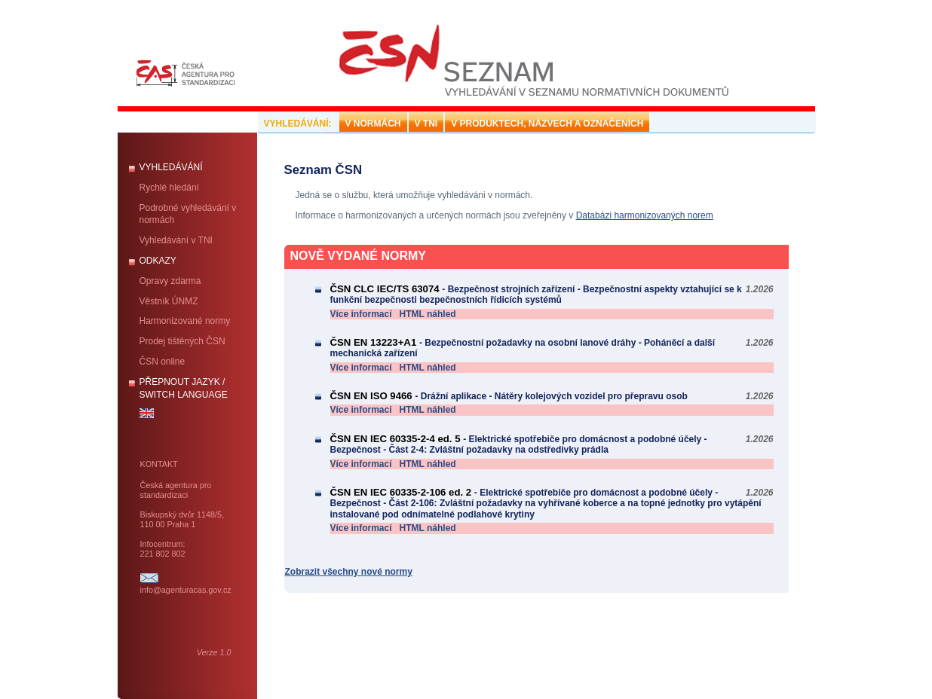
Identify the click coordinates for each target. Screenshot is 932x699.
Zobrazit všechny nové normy (348, 571)
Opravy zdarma (170, 281)
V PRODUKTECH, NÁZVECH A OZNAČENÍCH (547, 123)
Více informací (361, 314)
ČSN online (162, 361)
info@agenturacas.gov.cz (185, 589)
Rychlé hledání (169, 187)
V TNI (426, 123)
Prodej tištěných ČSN (182, 341)
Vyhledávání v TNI (176, 240)
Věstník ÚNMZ (168, 301)
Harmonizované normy (185, 321)
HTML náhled (428, 314)
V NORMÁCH (373, 123)
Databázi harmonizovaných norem (644, 215)
